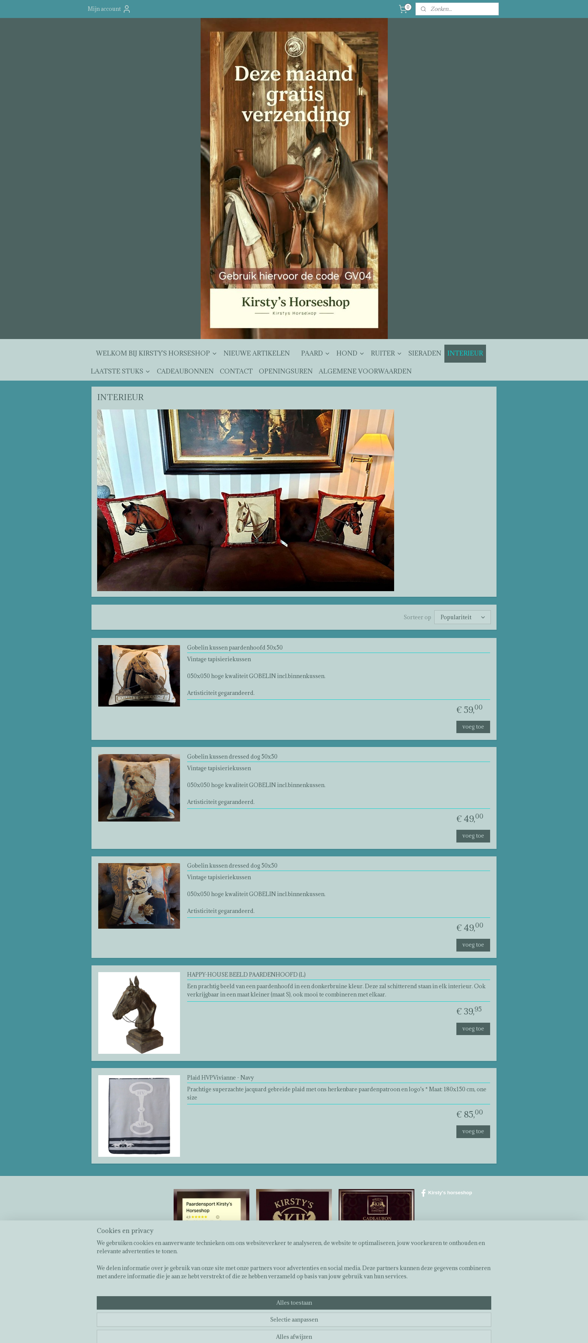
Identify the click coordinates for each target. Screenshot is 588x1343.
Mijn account (109, 8)
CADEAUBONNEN (185, 371)
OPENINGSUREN (286, 371)
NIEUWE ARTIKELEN (257, 353)
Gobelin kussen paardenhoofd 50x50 (235, 648)
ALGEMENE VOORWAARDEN (365, 371)
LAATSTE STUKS (121, 371)
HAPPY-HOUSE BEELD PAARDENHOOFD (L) (246, 975)
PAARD (315, 353)
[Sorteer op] (462, 617)
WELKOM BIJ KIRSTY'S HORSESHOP (157, 353)
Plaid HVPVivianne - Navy (220, 1077)
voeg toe (473, 726)
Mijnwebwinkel (377, 1329)
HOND (350, 353)
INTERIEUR (465, 353)
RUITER (386, 353)
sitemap (275, 1329)
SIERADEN (424, 353)
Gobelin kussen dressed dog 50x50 (232, 757)
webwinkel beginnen (314, 1329)
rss (288, 1329)
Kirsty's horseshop (446, 1193)
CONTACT (236, 371)
